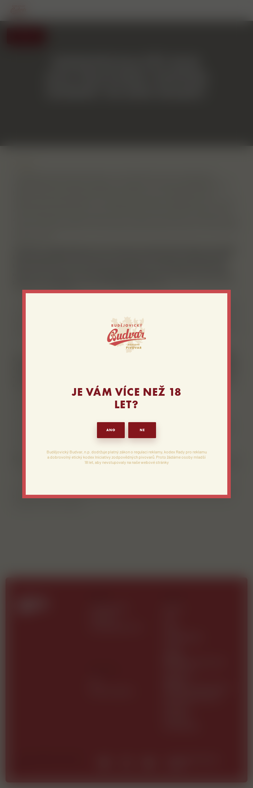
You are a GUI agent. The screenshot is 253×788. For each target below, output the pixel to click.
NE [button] (142, 430)
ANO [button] (110, 430)
